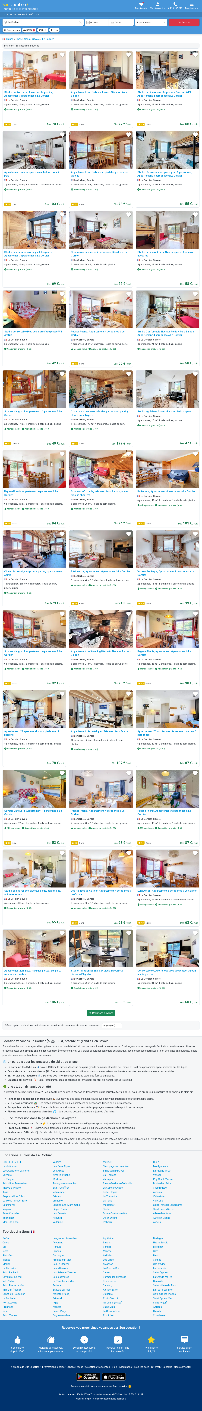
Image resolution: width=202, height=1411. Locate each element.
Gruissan (57, 1285)
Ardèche (107, 1255)
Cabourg (107, 1285)
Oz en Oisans (110, 1217)
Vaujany (7, 1209)
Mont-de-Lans (11, 1222)
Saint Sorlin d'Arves (113, 1170)
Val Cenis (158, 1200)
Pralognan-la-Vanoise (64, 1183)
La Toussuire (110, 1196)
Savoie (106, 1242)
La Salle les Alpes (113, 1187)
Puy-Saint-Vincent (163, 1179)
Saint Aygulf (160, 1302)
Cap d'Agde (159, 1264)
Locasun (167, 1366)
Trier (54, 30)
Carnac (106, 1272)
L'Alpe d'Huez (60, 1209)
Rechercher (184, 22)
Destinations (12, 30)
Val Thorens (109, 1174)
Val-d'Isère (9, 1281)
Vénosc (157, 1174)
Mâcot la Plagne (12, 1187)
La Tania (107, 1200)
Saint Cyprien (160, 1272)
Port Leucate (10, 1302)
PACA (6, 1238)
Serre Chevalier (11, 1213)
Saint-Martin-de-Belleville (117, 1183)
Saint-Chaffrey (61, 1187)
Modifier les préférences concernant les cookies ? (101, 1398)
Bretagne (158, 1238)
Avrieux (157, 1222)
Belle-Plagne (110, 1192)
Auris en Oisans (161, 1217)
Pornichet (108, 1315)
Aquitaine (108, 1238)
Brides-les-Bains (162, 1183)
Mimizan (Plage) (12, 1289)
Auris (5, 1192)
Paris (156, 1255)
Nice (5, 1311)
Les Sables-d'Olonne (64, 1272)
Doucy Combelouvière (115, 1213)
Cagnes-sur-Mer (62, 1315)
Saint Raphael (10, 1272)
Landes (57, 1251)
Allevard (57, 1217)
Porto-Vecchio (111, 1298)
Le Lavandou (160, 1268)
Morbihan (158, 1246)
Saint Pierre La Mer (13, 1285)
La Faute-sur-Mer (163, 1289)
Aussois (157, 1192)
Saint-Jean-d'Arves (163, 1209)
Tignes (6, 1259)
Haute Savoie (160, 1242)
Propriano (8, 1306)
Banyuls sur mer (61, 1289)
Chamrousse (160, 1187)
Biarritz (157, 1311)
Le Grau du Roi (111, 1268)
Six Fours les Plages (164, 1293)
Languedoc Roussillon (65, 1238)
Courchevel (9, 1204)
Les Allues (58, 1170)
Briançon (57, 1196)
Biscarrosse (109, 1281)
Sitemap (156, 1366)
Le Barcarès (9, 1268)
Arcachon (108, 1264)
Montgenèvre (160, 1166)
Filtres (29, 30)
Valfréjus (108, 1179)
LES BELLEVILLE (12, 1162)
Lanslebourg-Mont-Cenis (66, 1204)
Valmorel (7, 1174)
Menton (57, 1306)
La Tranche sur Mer (63, 1281)
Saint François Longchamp (167, 1204)
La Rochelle (9, 1298)
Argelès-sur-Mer (62, 1259)
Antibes (157, 1306)
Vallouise (58, 1222)
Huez (156, 1162)
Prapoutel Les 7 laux (14, 1196)
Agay (55, 1302)
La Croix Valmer (111, 1311)
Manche (107, 1251)
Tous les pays (141, 1366)
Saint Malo (109, 1306)
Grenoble (58, 1200)
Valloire (57, 1162)
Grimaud (57, 1298)
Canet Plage (59, 1311)
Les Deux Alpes (61, 1166)
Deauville (158, 1281)
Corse (6, 1242)
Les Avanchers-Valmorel (16, 1170)
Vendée (107, 1246)
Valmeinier (159, 1196)
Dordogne (58, 1255)
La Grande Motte (162, 1276)
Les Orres (108, 1259)
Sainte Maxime (61, 1264)
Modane (57, 1179)
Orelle (106, 1209)
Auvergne (58, 1242)
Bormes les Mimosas (114, 1276)
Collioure (108, 1293)
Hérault (57, 1246)
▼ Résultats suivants (101, 1013)
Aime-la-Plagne (61, 1174)
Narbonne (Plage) (112, 1302)
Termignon (8, 1217)
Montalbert (109, 1204)
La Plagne (8, 1179)
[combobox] (43, 22)
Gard (155, 1251)
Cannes (157, 1259)
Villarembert (59, 1192)
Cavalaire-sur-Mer (12, 1276)
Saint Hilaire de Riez (164, 1285)
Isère (5, 1251)
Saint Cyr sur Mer (162, 1298)
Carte (43, 30)
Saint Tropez (10, 1315)
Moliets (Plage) (61, 1293)
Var (4, 1246)
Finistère (8, 1255)
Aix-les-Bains (110, 1289)
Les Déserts (59, 1213)
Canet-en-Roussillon (14, 1293)
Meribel (107, 1162)
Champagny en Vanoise (116, 1166)
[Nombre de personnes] (151, 22)
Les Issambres (61, 1276)
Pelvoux (107, 1222)
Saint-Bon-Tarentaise (15, 1183)
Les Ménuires (10, 1166)
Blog (114, 1366)
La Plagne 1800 (161, 1170)
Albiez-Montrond (162, 1213)
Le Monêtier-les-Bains (15, 1200)
